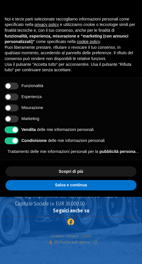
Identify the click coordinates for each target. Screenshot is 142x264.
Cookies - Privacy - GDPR (71, 237)
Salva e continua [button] (71, 185)
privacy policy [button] (47, 24)
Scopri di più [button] (71, 171)
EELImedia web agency (70, 241)
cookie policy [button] (88, 41)
